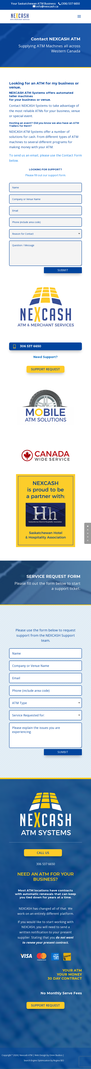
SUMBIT (63, 752)
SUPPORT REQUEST (45, 369)
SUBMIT (63, 270)
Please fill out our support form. (45, 175)
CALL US (43, 853)
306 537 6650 (30, 346)
